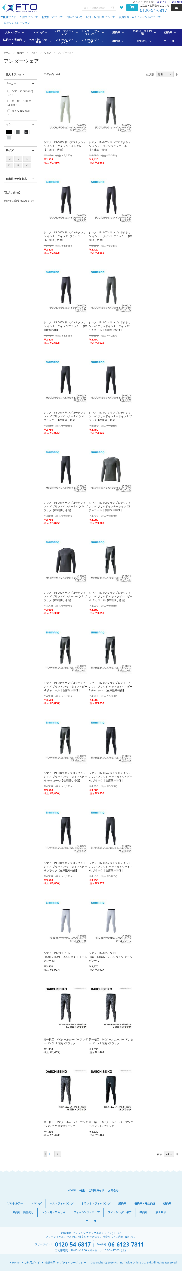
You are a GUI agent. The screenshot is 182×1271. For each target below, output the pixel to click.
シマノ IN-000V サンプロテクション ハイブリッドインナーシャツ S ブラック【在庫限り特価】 (65, 596)
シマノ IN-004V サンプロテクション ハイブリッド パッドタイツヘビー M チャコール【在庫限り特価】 (65, 686)
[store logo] (19, 8)
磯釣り (21, 52)
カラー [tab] (10, 124)
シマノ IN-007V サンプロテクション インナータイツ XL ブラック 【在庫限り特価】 (65, 236)
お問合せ (113, 1190)
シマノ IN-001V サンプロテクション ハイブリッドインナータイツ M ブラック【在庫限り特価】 (66, 506)
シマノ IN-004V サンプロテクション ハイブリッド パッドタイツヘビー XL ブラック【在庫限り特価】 (110, 776)
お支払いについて (52, 17)
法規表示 (50, 1262)
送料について (74, 17)
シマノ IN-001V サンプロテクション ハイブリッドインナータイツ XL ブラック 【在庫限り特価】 (65, 416)
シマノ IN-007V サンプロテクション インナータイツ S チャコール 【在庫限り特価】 (110, 146)
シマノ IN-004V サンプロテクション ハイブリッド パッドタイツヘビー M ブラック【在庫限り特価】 (65, 866)
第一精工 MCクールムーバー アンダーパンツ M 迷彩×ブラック (66, 1124)
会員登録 (176, 2)
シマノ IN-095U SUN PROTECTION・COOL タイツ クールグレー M (65, 956)
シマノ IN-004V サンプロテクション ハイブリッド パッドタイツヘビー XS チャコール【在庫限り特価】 (65, 776)
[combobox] (99, 8)
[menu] (91, 37)
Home (16, 1262)
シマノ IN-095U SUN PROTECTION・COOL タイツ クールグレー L (110, 956)
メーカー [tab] (11, 83)
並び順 (150, 74)
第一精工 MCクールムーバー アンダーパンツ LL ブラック (111, 1124)
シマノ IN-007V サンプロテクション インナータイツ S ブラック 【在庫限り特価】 (65, 326)
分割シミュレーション (17, 22)
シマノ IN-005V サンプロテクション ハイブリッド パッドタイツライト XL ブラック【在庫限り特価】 (110, 866)
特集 (82, 1190)
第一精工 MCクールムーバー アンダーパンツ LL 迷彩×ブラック (66, 1041)
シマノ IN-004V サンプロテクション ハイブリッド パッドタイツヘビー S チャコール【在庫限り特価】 (110, 686)
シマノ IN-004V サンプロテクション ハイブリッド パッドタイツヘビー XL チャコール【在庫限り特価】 (110, 596)
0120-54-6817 (153, 10)
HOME (72, 1190)
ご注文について (29, 17)
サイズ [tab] (10, 150)
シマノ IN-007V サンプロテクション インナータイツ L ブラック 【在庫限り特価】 (110, 236)
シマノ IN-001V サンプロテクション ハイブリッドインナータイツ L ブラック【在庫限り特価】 (110, 416)
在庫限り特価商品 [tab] (16, 178)
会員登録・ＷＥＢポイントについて (140, 17)
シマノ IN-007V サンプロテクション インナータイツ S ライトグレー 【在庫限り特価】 (65, 146)
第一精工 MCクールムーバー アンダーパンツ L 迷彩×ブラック (111, 1041)
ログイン (162, 2)
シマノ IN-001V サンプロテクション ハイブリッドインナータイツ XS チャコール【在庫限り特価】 (110, 326)
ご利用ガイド (8, 17)
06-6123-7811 (126, 1244)
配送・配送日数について (100, 17)
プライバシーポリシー (73, 1262)
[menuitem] (13, 32)
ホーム (7, 52)
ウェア (34, 52)
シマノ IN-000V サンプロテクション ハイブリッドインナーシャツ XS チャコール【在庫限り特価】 (110, 506)
